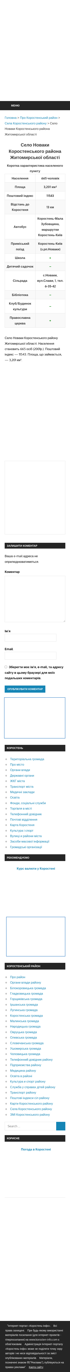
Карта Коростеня (22, 825)
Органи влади (20, 770)
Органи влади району (25, 982)
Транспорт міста (21, 786)
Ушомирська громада (25, 1048)
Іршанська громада (24, 1004)
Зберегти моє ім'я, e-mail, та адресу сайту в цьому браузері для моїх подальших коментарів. (34, 672)
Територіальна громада (27, 759)
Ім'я (7, 631)
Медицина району (23, 1070)
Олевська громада (23, 1037)
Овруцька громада (23, 1032)
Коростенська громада (26, 1015)
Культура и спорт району (28, 1081)
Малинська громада (24, 1021)
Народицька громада (25, 1026)
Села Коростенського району (31, 1109)
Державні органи (22, 775)
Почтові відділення (23, 819)
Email (9, 649)
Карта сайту (36, 1367)
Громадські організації (26, 847)
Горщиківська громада (26, 999)
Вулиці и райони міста (26, 836)
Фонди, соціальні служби (28, 803)
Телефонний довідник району (31, 1059)
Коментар (12, 572)
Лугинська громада (24, 1010)
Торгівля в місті (21, 808)
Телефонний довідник (26, 814)
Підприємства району (25, 1065)
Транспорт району (23, 1092)
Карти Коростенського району (31, 1103)
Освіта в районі (21, 1076)
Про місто (17, 764)
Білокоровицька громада (28, 988)
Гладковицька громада (26, 993)
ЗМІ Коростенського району (30, 1114)
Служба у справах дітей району (32, 1087)
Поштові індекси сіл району (29, 1098)
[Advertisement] (35, 60)
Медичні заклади (22, 792)
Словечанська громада (26, 1043)
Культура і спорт (21, 830)
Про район (17, 977)
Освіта (15, 797)
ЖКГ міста (17, 781)
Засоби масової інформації (29, 841)
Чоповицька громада (25, 1054)
